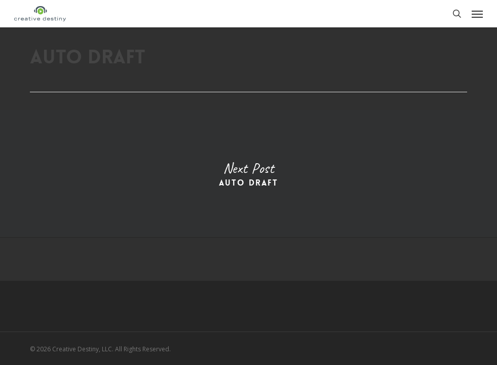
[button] (477, 14)
